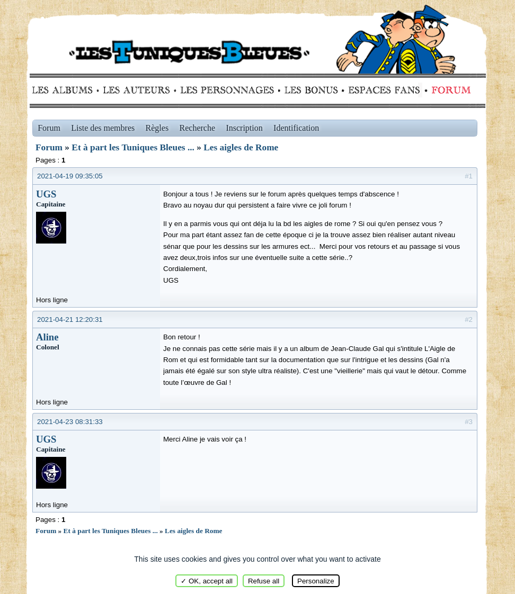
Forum (448, 90)
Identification (296, 127)
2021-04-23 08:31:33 (70, 422)
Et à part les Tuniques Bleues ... (133, 147)
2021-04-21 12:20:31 (70, 319)
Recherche (198, 127)
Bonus (310, 90)
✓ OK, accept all (207, 581)
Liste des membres (103, 127)
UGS (46, 194)
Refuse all (263, 581)
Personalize (315, 581)
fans (383, 90)
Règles (157, 127)
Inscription (244, 127)
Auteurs (140, 90)
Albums (65, 90)
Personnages (227, 90)
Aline (47, 337)
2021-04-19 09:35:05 (70, 176)
